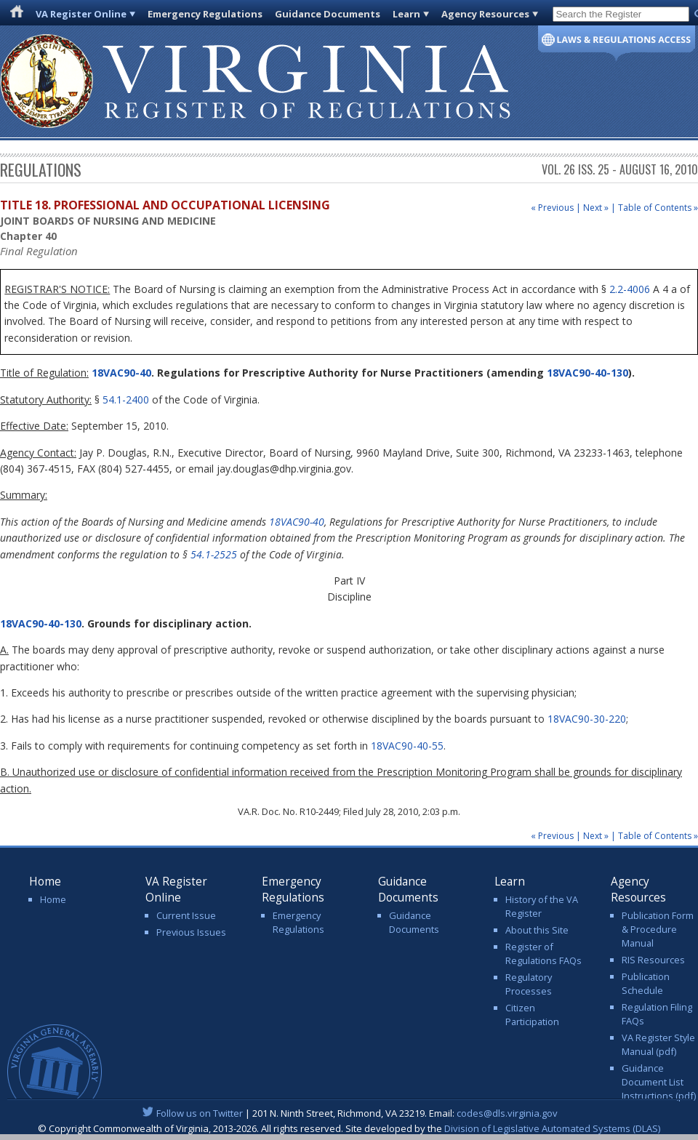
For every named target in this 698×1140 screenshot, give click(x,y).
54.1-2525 (213, 554)
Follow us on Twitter (199, 1113)
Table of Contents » (658, 207)
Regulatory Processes (528, 984)
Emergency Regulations (205, 13)
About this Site (537, 929)
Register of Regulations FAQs (543, 953)
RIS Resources (653, 959)
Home (53, 899)
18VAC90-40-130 (587, 373)
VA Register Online (81, 13)
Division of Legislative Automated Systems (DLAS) (552, 1128)
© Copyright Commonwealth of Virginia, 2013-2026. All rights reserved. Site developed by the (349, 1128)
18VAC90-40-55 (407, 745)
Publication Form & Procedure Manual (658, 929)
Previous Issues (191, 932)
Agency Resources (485, 13)
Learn (406, 13)
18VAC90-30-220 (586, 719)
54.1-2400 (126, 399)
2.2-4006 (629, 289)
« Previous (552, 207)
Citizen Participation (532, 1014)
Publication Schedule (646, 983)
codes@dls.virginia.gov (507, 1113)
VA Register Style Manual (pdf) (658, 1044)
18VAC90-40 (120, 373)
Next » (596, 207)
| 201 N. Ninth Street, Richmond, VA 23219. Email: (349, 1113)
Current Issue (186, 915)
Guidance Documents (327, 13)
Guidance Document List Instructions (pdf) (659, 1081)
